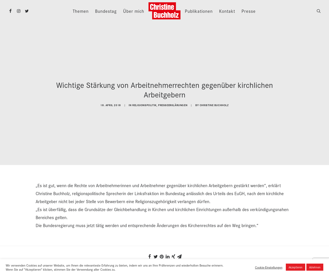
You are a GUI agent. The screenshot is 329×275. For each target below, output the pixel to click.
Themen (81, 11)
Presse (248, 11)
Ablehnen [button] (315, 267)
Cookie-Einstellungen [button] (268, 267)
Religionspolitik (144, 104)
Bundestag (106, 11)
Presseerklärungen (172, 104)
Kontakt (227, 11)
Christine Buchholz (214, 104)
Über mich (133, 11)
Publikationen (199, 11)
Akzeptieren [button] (295, 267)
